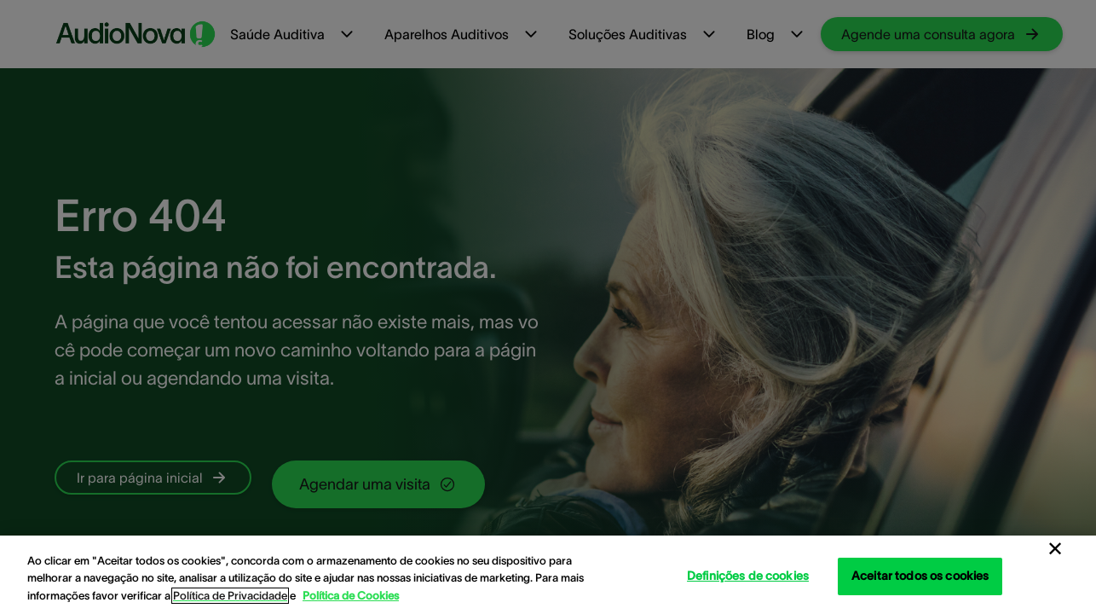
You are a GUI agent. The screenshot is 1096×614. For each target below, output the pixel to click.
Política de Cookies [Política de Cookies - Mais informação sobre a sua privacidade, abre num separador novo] (351, 595)
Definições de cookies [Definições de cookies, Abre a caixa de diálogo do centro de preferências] (748, 575)
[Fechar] (1055, 549)
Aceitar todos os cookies (920, 575)
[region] (548, 575)
